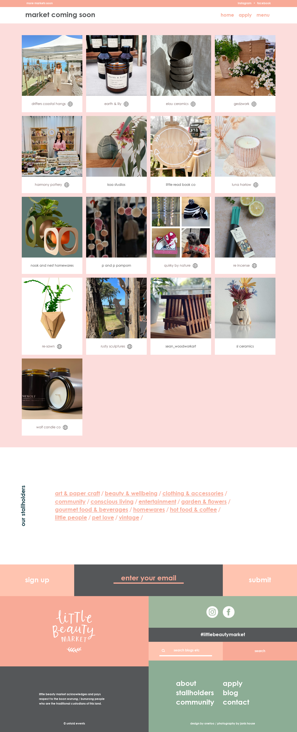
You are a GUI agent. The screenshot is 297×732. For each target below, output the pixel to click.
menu (263, 15)
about (186, 684)
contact (236, 702)
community (195, 702)
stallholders (195, 693)
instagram (244, 3)
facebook (264, 3)
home (227, 15)
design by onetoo (202, 723)
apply (245, 15)
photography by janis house (236, 723)
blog (230, 693)
